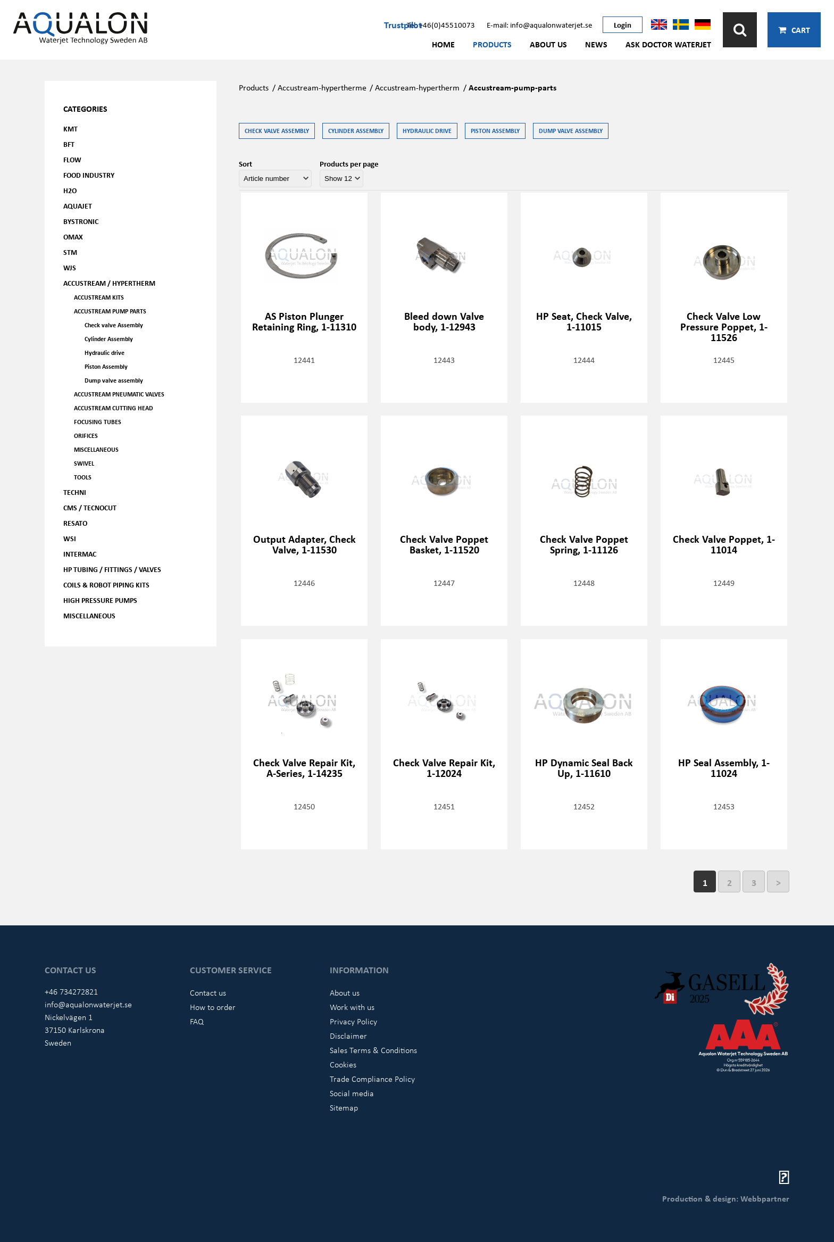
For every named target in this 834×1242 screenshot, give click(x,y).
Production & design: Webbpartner (725, 1198)
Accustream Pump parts (110, 311)
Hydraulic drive (104, 353)
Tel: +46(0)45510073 (441, 24)
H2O (70, 190)
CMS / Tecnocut (89, 507)
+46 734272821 (71, 991)
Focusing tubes (97, 422)
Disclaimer (348, 1035)
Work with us (352, 1007)
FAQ (197, 1021)
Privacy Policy (353, 1021)
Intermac (79, 554)
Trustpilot (403, 24)
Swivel (84, 463)
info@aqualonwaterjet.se (88, 1004)
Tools (82, 477)
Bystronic (80, 221)
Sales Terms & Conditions (373, 1050)
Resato (75, 523)
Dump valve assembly (114, 380)
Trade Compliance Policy (372, 1078)
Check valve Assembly (114, 325)
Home (443, 44)
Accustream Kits (99, 297)
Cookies (343, 1064)
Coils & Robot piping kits (106, 584)
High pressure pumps (100, 600)
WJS (69, 267)
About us (548, 44)
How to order (213, 1007)
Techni (74, 492)
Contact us (208, 992)
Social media (352, 1093)
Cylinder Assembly (109, 339)
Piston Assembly (106, 366)
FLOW (72, 159)
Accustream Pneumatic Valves (119, 394)
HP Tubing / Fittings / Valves (112, 569)
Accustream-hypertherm (417, 87)
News (596, 44)
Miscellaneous (96, 449)
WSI (69, 538)
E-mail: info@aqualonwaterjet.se (539, 24)
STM (70, 252)
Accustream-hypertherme (322, 87)
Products (492, 44)
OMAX (73, 236)
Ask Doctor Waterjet (668, 44)
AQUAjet (77, 206)
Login (622, 24)
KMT (70, 128)
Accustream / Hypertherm (109, 283)
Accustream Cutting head (113, 408)
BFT (68, 144)
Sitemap (344, 1107)
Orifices (86, 436)
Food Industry (88, 175)
